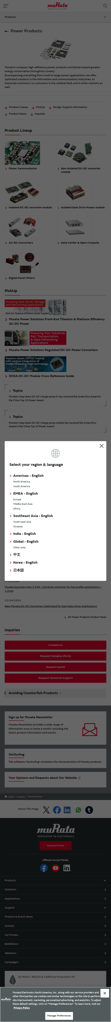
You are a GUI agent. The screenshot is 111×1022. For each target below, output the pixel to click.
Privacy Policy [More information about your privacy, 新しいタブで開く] (22, 1007)
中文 (16, 554)
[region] (55, 1004)
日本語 (18, 570)
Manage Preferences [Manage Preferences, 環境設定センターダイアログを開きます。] (59, 1015)
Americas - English (28, 475)
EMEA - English (25, 493)
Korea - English (25, 562)
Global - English (25, 541)
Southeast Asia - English (33, 516)
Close (102, 446)
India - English (24, 533)
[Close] (104, 993)
